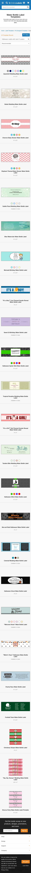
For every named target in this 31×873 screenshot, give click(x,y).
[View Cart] (28, 3)
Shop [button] (2, 836)
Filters (26, 34)
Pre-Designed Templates (21, 30)
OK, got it (25, 861)
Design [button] (3, 841)
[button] (3, 3)
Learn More (26, 865)
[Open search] (27, 7)
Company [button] (4, 850)
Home (2, 30)
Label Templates (9, 30)
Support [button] (3, 846)
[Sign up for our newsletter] (10, 830)
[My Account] (24, 3)
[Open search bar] (7, 3)
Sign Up (24, 830)
